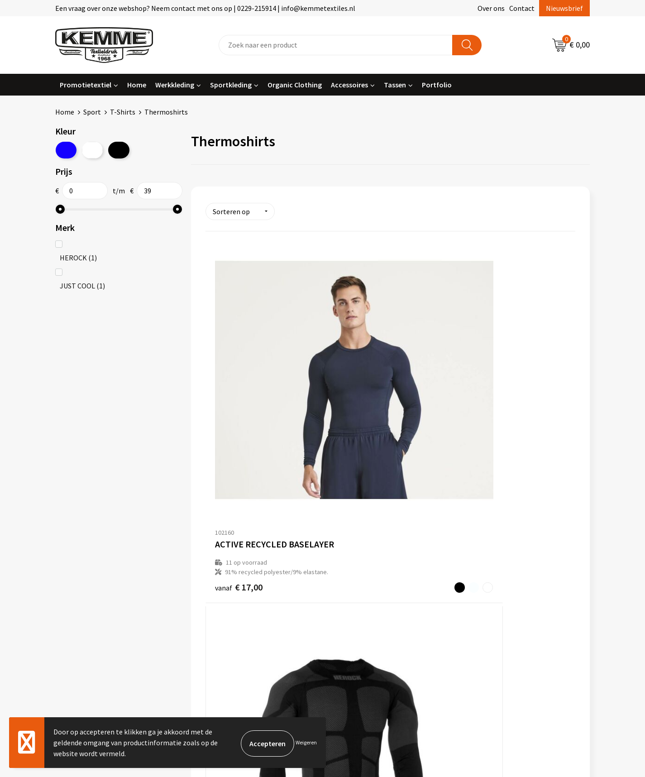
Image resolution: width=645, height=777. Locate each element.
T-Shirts (122, 111)
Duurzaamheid (223, 571)
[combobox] (336, 45)
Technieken (219, 585)
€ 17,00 (239, 421)
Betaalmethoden (360, 544)
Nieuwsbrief (564, 8)
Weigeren (306, 742)
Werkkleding (174, 84)
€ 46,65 (362, 420)
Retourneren (353, 557)
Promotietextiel (85, 84)
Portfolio (437, 84)
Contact (522, 8)
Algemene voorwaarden (503, 530)
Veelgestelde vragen (232, 557)
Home (136, 84)
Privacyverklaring (493, 557)
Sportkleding (231, 84)
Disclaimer (482, 571)
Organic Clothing (295, 84)
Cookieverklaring (492, 544)
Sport (92, 111)
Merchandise (220, 599)
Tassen (395, 84)
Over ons (491, 8)
